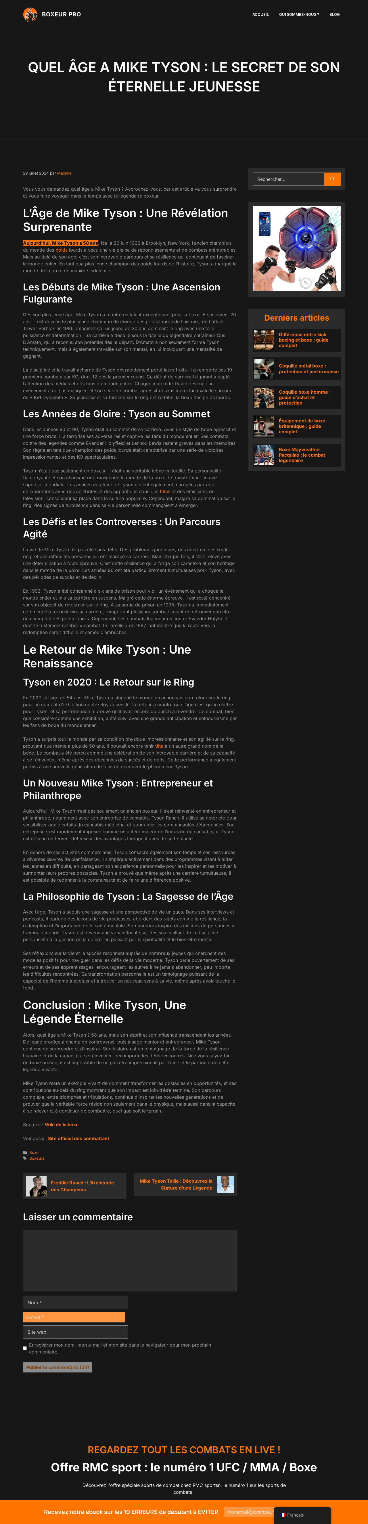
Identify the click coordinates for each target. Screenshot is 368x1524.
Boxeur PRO (61, 14)
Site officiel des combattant (78, 1138)
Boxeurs (36, 1158)
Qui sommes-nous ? (299, 14)
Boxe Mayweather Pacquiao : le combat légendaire (302, 455)
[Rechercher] (332, 179)
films (165, 491)
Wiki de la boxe (62, 1124)
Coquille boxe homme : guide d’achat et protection (305, 397)
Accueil (260, 14)
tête (159, 746)
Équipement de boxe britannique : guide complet (302, 426)
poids (61, 250)
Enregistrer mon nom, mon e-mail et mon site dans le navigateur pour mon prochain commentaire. (120, 1348)
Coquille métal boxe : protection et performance (309, 368)
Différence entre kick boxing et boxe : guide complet (304, 340)
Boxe (34, 1152)
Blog (334, 14)
